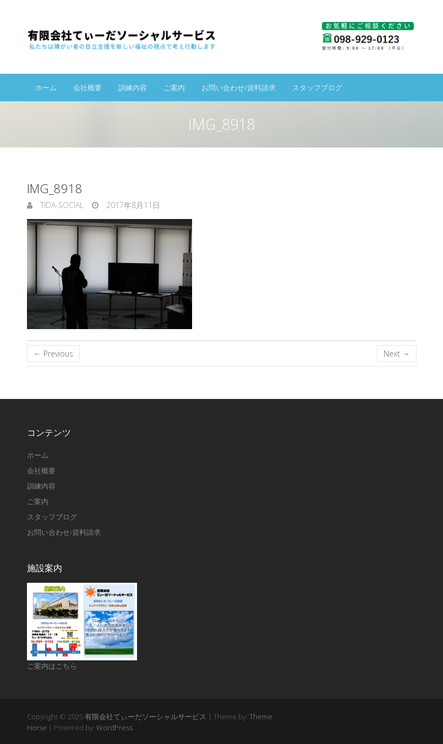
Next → (397, 353)
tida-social (61, 205)
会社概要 (87, 87)
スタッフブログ (317, 87)
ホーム (46, 87)
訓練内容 (132, 87)
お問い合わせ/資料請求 (238, 87)
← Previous (53, 353)
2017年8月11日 (132, 205)
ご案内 (174, 87)
